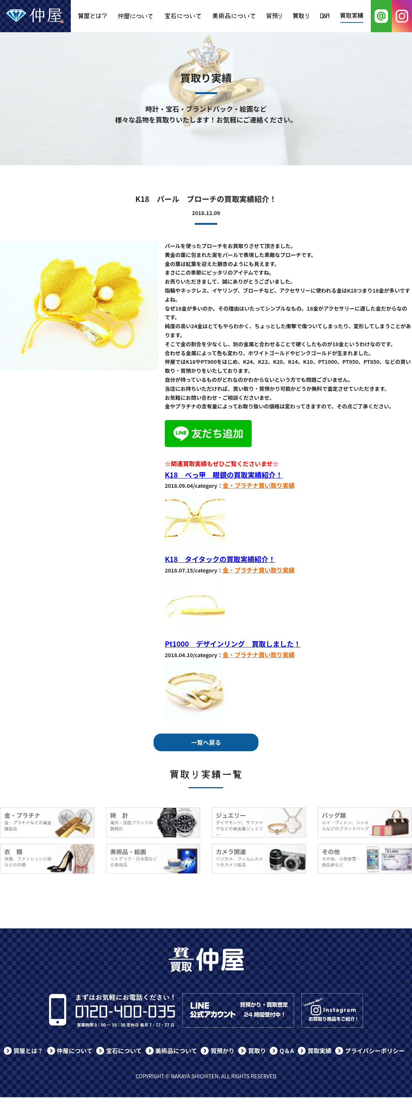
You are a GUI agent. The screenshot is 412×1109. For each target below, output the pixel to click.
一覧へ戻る (206, 742)
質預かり (222, 1051)
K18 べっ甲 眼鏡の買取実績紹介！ (224, 474)
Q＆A (286, 1051)
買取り (257, 1051)
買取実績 (319, 1051)
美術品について (176, 1051)
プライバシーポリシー (375, 1051)
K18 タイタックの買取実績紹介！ (220, 559)
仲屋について (75, 1051)
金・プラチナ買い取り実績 (258, 485)
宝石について (124, 1051)
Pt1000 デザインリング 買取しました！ (233, 643)
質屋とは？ (28, 1051)
